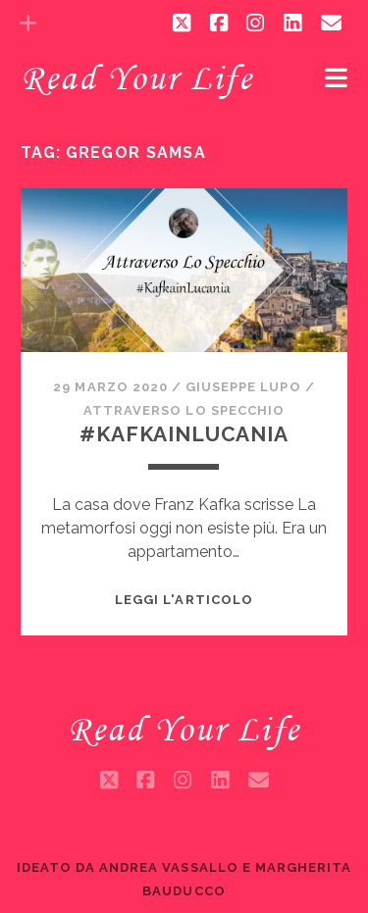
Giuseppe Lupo (243, 387)
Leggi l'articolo (184, 599)
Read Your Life (137, 77)
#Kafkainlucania (184, 434)
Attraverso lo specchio (184, 410)
